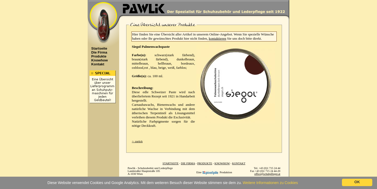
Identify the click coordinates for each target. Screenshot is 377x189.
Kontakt (96, 64)
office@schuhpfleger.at (267, 173)
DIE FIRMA (188, 163)
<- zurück (137, 141)
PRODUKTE (204, 163)
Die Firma (97, 52)
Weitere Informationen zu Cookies (270, 183)
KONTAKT (239, 163)
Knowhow (98, 60)
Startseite (97, 48)
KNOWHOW (222, 163)
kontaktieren (217, 38)
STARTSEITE (171, 163)
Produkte (97, 56)
